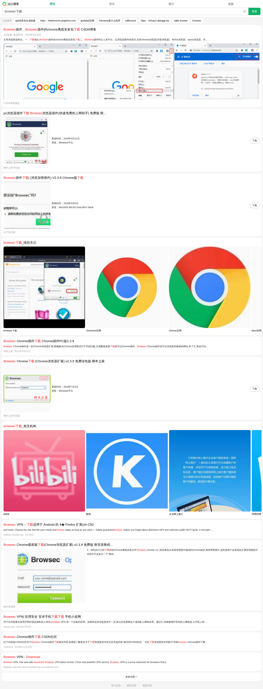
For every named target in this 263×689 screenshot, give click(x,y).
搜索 (254, 11)
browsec (196, 20)
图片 (171, 4)
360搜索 (11, 4)
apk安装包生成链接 (25, 20)
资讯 (112, 4)
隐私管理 (131, 685)
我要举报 (147, 685)
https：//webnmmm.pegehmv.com (58, 20)
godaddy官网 (87, 20)
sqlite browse (181, 20)
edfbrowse (130, 20)
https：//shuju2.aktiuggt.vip (155, 20)
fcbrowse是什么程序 (109, 20)
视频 (230, 4)
